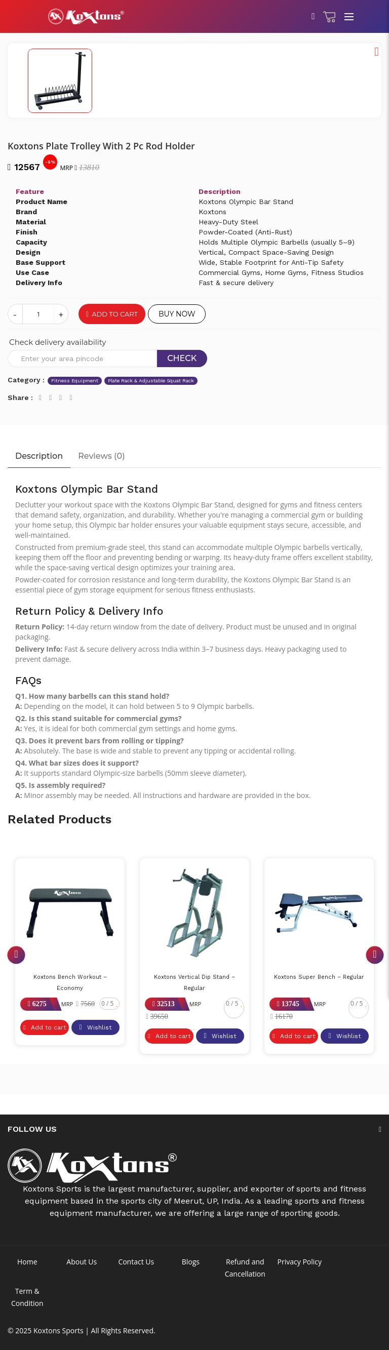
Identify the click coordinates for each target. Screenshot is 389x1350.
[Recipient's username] (82, 358)
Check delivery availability (57, 342)
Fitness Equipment (74, 380)
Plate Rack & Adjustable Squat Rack (151, 380)
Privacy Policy (300, 1261)
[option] (194, 43)
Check (182, 358)
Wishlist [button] (95, 1027)
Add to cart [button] (44, 1027)
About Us (81, 1261)
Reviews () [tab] (101, 456)
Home (27, 1261)
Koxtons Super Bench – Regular (319, 977)
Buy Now (177, 314)
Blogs (191, 1261)
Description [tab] (39, 456)
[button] (376, 52)
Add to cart (112, 314)
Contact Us (136, 1261)
